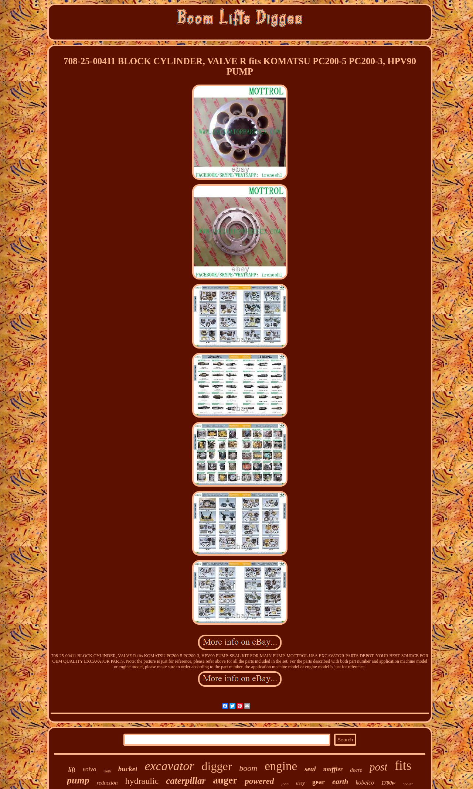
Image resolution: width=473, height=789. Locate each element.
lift (71, 769)
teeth (106, 771)
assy (300, 783)
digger (217, 766)
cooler (408, 784)
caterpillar (185, 781)
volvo (89, 769)
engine (281, 766)
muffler (333, 769)
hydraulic (142, 781)
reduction (107, 783)
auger (225, 780)
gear (318, 782)
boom (248, 768)
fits (403, 765)
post (378, 767)
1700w (388, 783)
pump (78, 780)
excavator (169, 766)
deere (356, 770)
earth (340, 782)
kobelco (364, 782)
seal (310, 769)
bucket (127, 769)
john (285, 784)
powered (259, 781)
